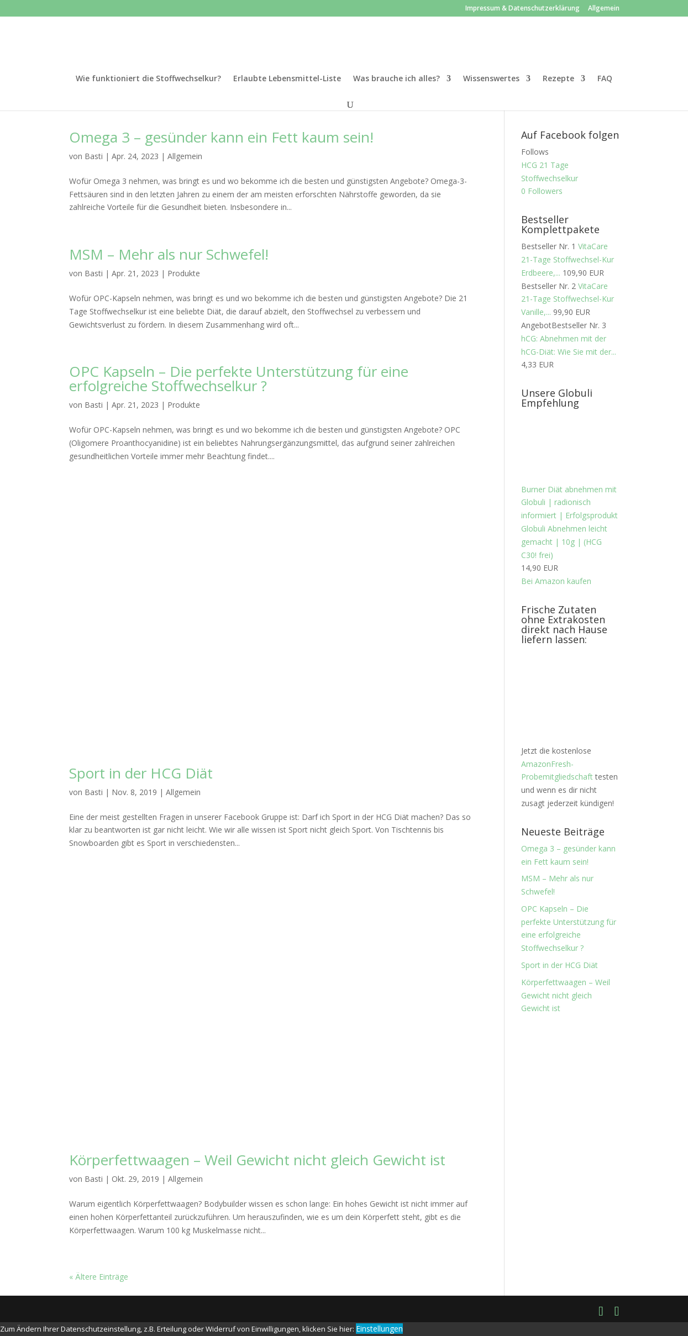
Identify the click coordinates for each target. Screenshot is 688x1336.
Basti (94, 156)
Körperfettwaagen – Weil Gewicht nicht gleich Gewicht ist (257, 1160)
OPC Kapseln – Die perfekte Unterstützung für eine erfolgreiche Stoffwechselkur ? (238, 378)
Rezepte (558, 79)
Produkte (183, 273)
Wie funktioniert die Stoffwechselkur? (148, 79)
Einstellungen (379, 1328)
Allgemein (603, 9)
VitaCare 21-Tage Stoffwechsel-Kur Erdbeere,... (567, 259)
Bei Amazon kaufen (556, 581)
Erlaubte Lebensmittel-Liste (287, 79)
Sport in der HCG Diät (141, 773)
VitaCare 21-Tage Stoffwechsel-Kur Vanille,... (567, 299)
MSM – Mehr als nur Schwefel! (169, 254)
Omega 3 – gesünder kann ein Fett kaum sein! (221, 137)
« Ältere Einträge (98, 1276)
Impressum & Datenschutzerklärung (522, 9)
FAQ (604, 79)
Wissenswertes (491, 79)
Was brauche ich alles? (396, 79)
